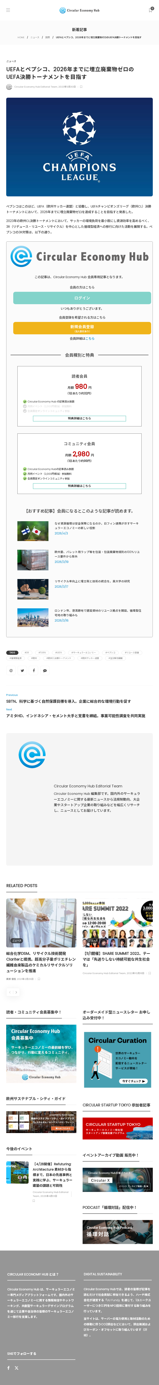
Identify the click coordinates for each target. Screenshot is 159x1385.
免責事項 (131, 1374)
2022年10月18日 (135, 889)
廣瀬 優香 (11, 895)
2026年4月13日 (48, 1112)
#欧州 (34, 658)
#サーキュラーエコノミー (83, 652)
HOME (21, 37)
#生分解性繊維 (115, 658)
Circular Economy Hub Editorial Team (35, 86)
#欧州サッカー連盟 (90, 658)
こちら (90, 338)
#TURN (42, 652)
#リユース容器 (132, 652)
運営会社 (80, 1374)
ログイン (82, 298)
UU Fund (112, 1216)
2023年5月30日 (67, 86)
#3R (27, 652)
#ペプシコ (110, 652)
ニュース (34, 37)
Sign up (68, 1321)
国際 (47, 37)
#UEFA (58, 652)
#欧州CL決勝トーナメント (58, 658)
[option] (41, 856)
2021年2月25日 (25, 895)
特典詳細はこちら (79, 418)
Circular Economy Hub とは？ (47, 1374)
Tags (12, 652)
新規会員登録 (82, 328)
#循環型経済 (16, 658)
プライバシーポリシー (105, 1374)
